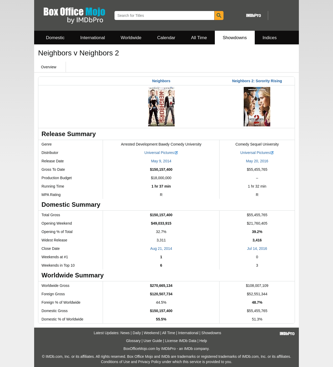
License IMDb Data (180, 341)
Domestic (55, 37)
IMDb (188, 349)
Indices (270, 37)
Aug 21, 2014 (161, 248)
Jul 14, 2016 (257, 248)
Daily (137, 333)
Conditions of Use (115, 362)
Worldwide (131, 37)
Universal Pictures (161, 153)
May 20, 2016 (257, 161)
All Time (199, 37)
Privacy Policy (149, 362)
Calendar (166, 37)
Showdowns (235, 37)
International (92, 37)
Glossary (133, 341)
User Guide (153, 341)
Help (203, 341)
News (125, 333)
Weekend (151, 333)
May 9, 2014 (161, 161)
